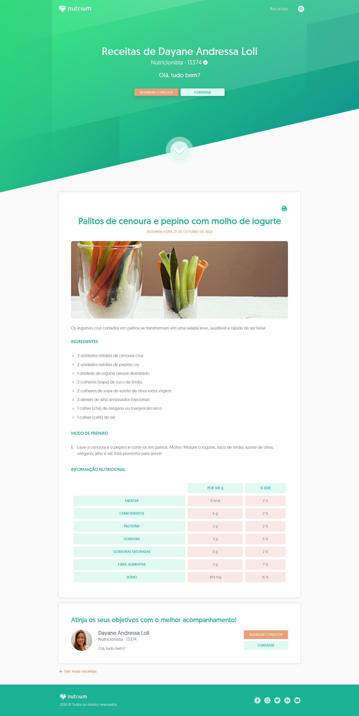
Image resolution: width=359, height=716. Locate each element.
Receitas (279, 8)
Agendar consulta (156, 92)
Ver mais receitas (77, 671)
